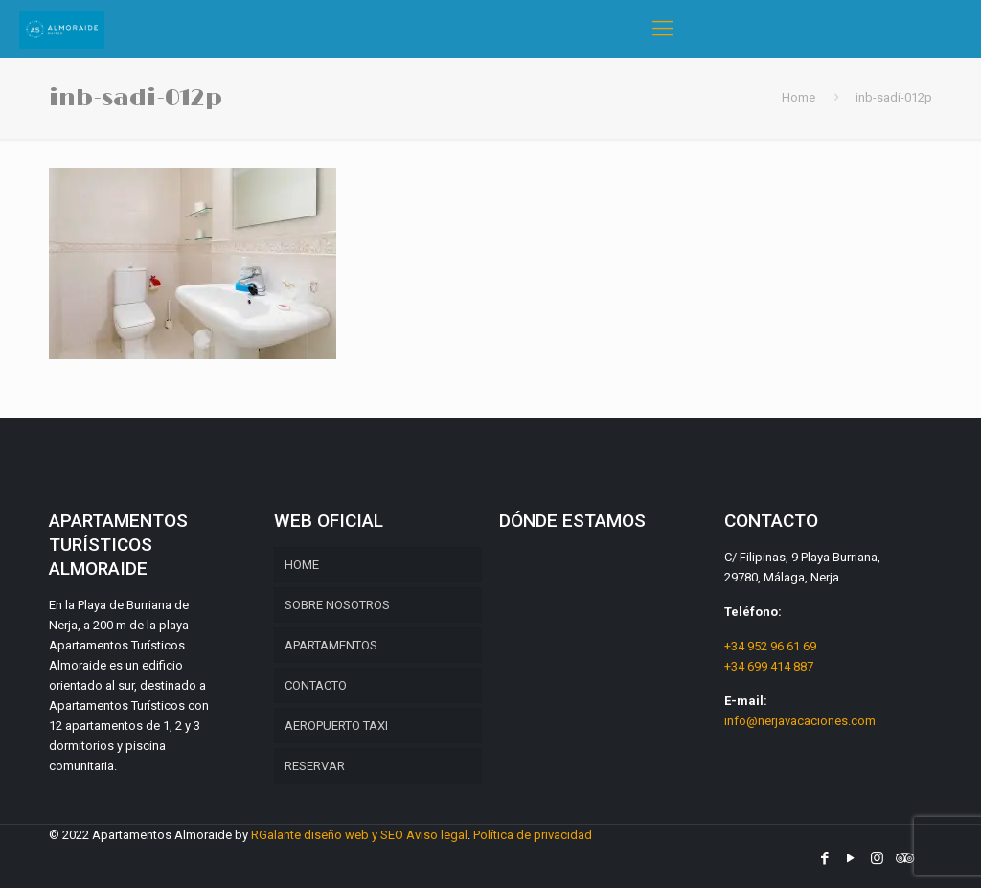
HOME (302, 565)
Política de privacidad (532, 835)
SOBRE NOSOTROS (337, 605)
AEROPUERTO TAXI (336, 725)
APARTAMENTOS (331, 645)
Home (798, 97)
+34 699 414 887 (768, 666)
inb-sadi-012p (894, 97)
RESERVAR (315, 766)
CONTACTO (316, 685)
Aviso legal (437, 835)
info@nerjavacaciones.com (800, 721)
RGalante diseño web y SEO (327, 835)
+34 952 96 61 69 (770, 646)
